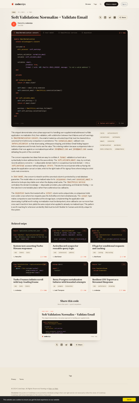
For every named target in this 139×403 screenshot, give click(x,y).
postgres (117, 145)
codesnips (28, 23)
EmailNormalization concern (26, 33)
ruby (13, 12)
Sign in (124, 4)
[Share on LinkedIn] (105, 17)
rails (102, 133)
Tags (95, 4)
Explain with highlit (106, 123)
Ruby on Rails (53, 388)
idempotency (119, 149)
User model (48, 33)
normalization (105, 145)
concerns (111, 141)
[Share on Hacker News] (115, 17)
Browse (88, 4)
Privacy (13, 379)
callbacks (116, 137)
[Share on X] (100, 17)
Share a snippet (111, 4)
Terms (21, 379)
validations (104, 137)
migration (87, 33)
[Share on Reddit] (110, 17)
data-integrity (106, 149)
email (102, 141)
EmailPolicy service (67, 33)
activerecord (112, 133)
